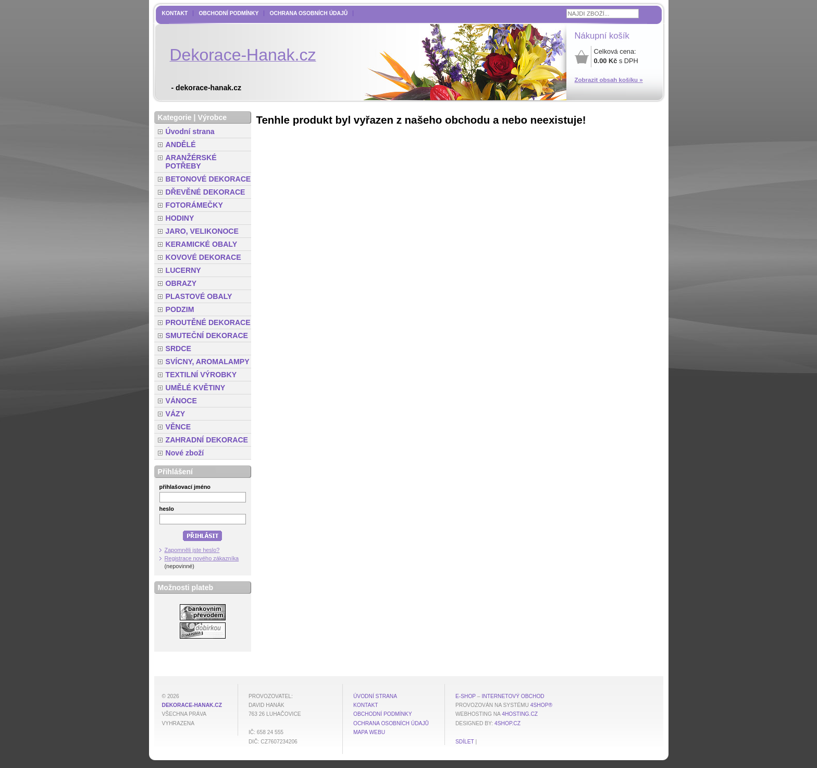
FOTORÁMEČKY (194, 205)
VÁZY (175, 414)
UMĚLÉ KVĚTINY (196, 387)
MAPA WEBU (369, 732)
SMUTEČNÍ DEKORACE (207, 335)
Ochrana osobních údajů (308, 13)
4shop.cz (507, 723)
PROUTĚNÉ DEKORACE (208, 322)
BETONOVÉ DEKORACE (208, 179)
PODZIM (180, 309)
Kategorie (175, 117)
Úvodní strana (190, 131)
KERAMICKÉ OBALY (202, 244)
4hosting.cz (520, 714)
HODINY (180, 218)
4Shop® (541, 705)
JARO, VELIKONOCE (202, 231)
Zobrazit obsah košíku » (609, 80)
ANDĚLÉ (181, 144)
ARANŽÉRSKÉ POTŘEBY (191, 161)
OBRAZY (181, 283)
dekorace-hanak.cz (192, 705)
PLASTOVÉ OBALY (199, 296)
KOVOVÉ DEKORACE (203, 257)
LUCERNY (183, 270)
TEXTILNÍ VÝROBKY (201, 374)
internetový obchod (512, 696)
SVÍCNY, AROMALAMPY (208, 361)
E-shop (465, 696)
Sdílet (464, 742)
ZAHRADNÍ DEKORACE (207, 440)
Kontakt (175, 13)
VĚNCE (178, 427)
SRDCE (178, 348)
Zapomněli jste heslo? (192, 550)
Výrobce (212, 117)
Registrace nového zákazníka (202, 558)
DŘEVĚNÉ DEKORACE (205, 192)
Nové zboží (185, 453)
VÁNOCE (181, 401)
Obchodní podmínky (228, 13)
